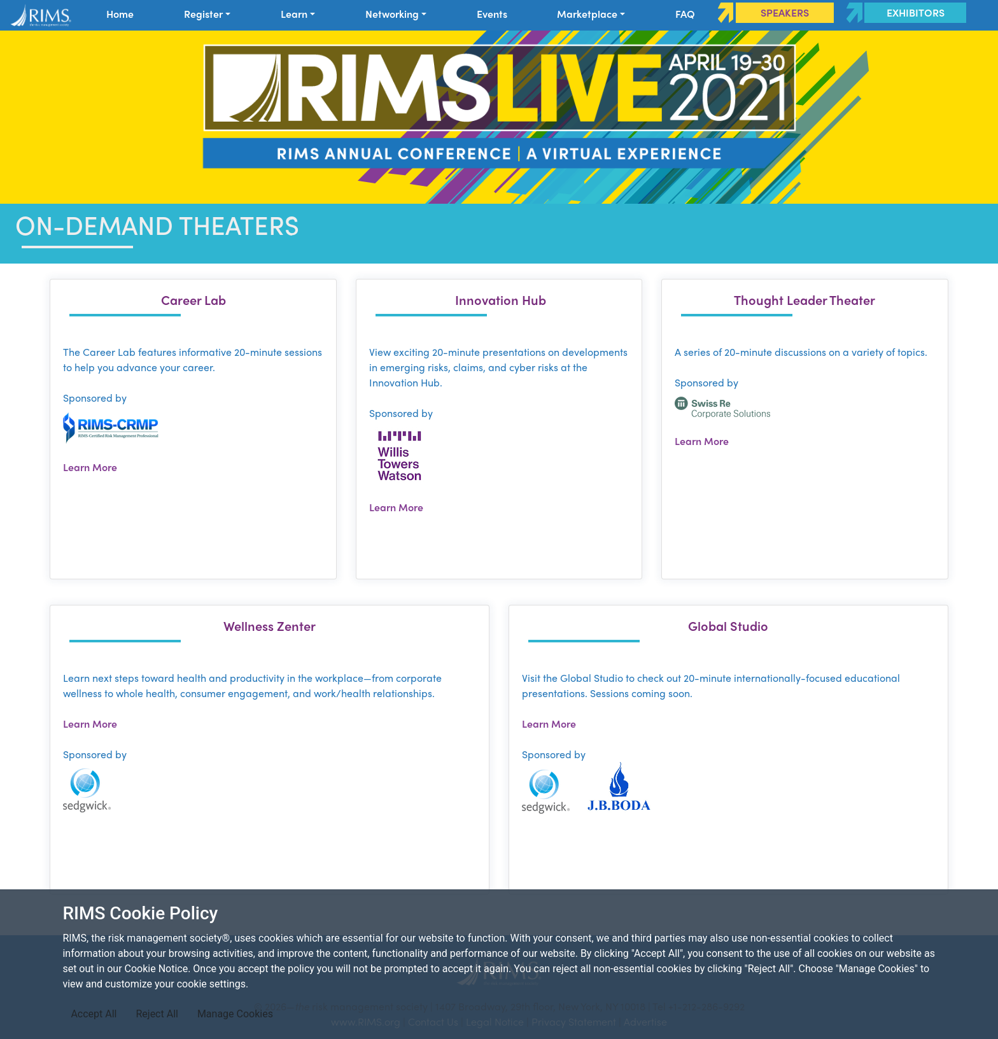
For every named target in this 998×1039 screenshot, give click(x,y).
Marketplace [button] (587, 13)
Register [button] (203, 13)
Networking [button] (392, 13)
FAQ (685, 13)
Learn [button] (294, 13)
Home (120, 13)
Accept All (93, 1014)
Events (492, 13)
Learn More (90, 467)
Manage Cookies (235, 1014)
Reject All (157, 1014)
